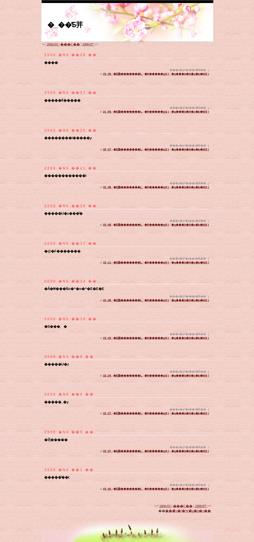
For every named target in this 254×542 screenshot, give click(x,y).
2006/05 (53, 44)
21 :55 (107, 111)
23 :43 (107, 338)
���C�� (70, 44)
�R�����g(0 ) (156, 187)
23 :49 (107, 224)
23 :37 (107, 451)
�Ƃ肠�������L (128, 74)
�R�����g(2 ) (156, 74)
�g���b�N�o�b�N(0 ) (190, 74)
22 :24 (107, 375)
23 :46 (107, 187)
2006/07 (88, 44)
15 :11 (107, 262)
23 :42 (107, 488)
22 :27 (107, 413)
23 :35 (107, 74)
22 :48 (107, 300)
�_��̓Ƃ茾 (65, 25)
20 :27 (107, 149)
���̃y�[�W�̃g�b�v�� (188, 511)
